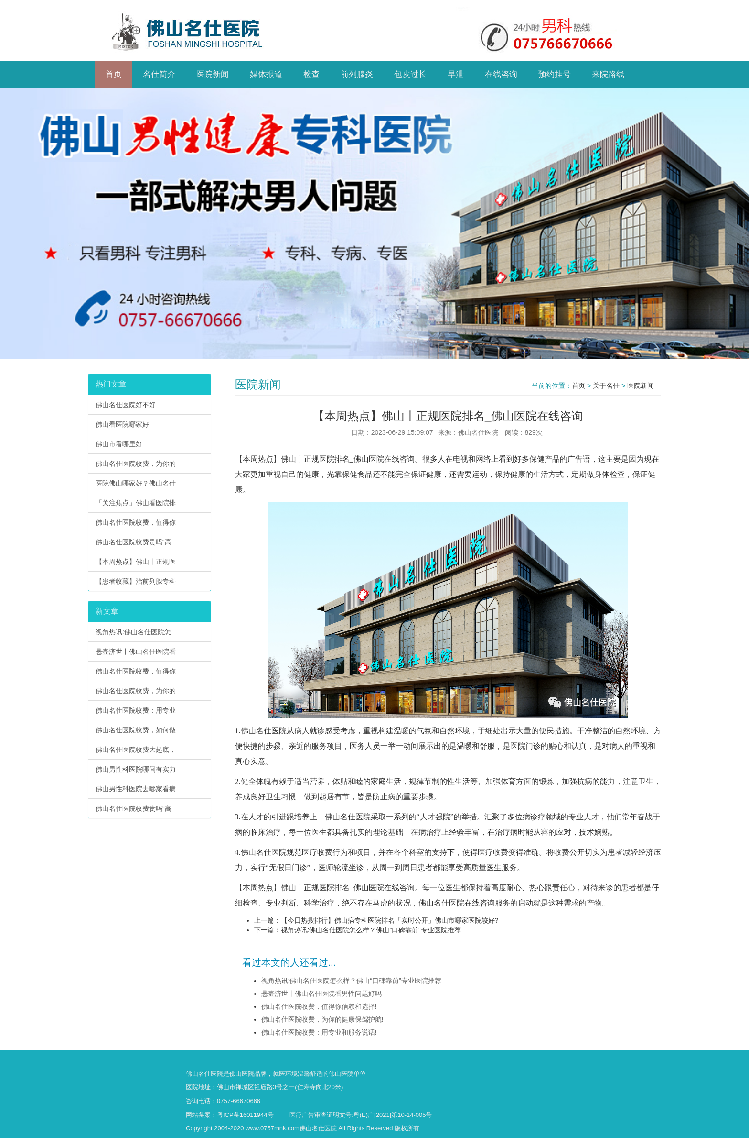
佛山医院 (241, 1073)
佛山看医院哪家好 (122, 424)
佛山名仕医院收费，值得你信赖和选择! (319, 1006)
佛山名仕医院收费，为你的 (136, 463)
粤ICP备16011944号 (245, 1114)
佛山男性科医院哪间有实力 (136, 769)
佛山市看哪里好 (119, 444)
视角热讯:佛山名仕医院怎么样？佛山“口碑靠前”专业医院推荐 (371, 930)
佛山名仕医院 (264, 731)
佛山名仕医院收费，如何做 (136, 730)
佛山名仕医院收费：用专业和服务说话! (319, 1032)
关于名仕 (606, 385)
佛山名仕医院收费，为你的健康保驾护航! (322, 1019)
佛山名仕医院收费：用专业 (136, 710)
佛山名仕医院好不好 (126, 405)
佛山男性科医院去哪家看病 (136, 789)
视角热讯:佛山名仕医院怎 (133, 632)
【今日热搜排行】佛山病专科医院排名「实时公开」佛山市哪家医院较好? (390, 920)
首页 (578, 385)
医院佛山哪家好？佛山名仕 (136, 483)
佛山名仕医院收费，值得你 (136, 522)
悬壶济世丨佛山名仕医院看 (136, 651)
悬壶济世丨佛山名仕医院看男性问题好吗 (321, 993)
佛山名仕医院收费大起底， (136, 749)
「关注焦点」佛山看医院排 (136, 503)
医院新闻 (640, 385)
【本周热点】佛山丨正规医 (136, 561)
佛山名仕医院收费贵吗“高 (133, 542)
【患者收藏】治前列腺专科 (136, 581)
